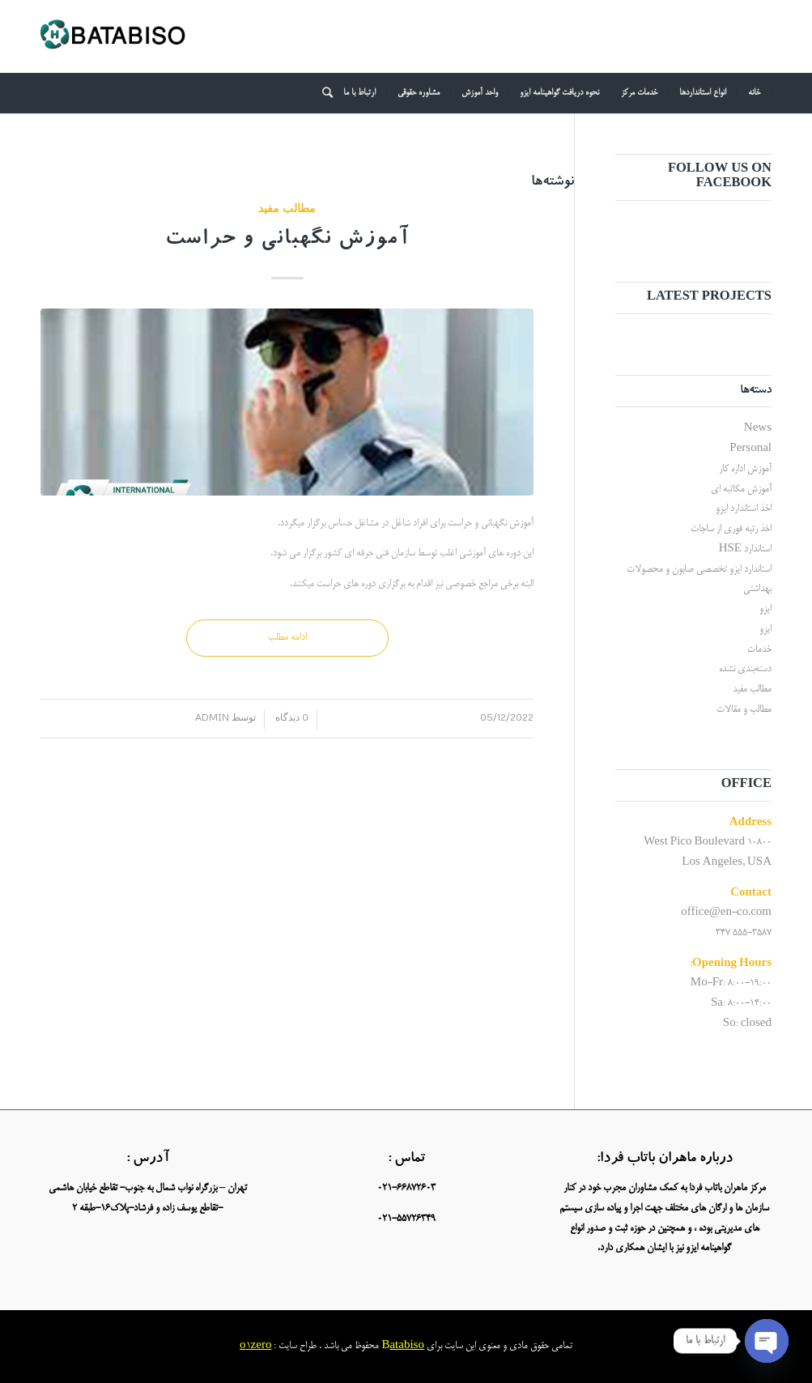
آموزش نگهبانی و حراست (287, 240)
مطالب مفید (287, 208)
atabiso (406, 1346)
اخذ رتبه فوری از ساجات (731, 529)
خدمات (759, 650)
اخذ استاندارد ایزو (744, 509)
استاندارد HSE (745, 549)
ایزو (765, 609)
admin (212, 717)
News (758, 429)
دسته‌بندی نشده (745, 669)
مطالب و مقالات (744, 710)
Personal (750, 449)
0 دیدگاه (290, 717)
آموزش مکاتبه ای (741, 489)
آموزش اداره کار (745, 469)
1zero (259, 1346)
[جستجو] (322, 93)
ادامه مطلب (287, 638)
